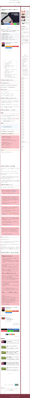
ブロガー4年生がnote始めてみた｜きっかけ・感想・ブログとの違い (25, 33)
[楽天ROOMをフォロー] (9, 321)
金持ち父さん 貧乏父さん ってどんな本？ (9, 66)
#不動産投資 (15, 191)
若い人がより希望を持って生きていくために (10, 76)
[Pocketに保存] (11, 24)
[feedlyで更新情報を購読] (10, 321)
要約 (5, 68)
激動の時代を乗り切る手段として (8, 75)
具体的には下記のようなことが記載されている (11, 69)
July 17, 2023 (10, 224)
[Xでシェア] (2, 24)
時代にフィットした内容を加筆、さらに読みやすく (10, 77)
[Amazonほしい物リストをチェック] (8, 321)
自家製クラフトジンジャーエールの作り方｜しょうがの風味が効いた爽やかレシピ (25, 36)
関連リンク (7, 70)
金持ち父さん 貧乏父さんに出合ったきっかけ (9, 65)
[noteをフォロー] (7, 321)
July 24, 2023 (8, 203)
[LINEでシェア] (14, 24)
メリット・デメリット (7, 73)
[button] (18, 24)
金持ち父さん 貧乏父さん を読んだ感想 (9, 71)
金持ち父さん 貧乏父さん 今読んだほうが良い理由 (10, 74)
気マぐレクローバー (8, 317)
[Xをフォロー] (6, 321)
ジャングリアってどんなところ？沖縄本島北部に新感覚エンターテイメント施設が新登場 (25, 40)
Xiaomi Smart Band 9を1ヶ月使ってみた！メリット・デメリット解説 (25, 43)
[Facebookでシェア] (5, 24)
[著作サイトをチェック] (5, 321)
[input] (25, 8)
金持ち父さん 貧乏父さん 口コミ (8, 72)
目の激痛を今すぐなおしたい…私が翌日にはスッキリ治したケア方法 (25, 29)
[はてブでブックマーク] (8, 24)
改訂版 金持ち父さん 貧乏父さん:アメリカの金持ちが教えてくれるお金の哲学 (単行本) (11, 43)
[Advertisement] (10, 55)
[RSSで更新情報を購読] (11, 321)
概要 (5, 67)
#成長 (12, 191)
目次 (9, 61)
